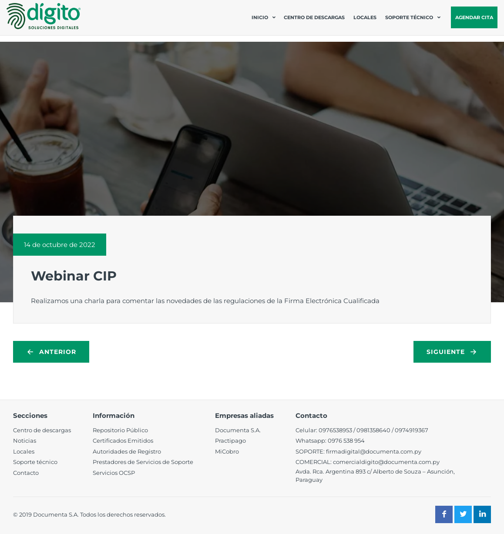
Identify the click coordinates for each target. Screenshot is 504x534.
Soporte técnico (409, 17)
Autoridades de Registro (127, 451)
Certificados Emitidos (123, 440)
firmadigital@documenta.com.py (373, 451)
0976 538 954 (346, 440)
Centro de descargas (314, 17)
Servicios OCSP (114, 472)
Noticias (24, 440)
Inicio (260, 17)
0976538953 (335, 430)
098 (361, 430)
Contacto (26, 472)
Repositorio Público (120, 430)
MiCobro (227, 451)
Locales (364, 17)
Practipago (230, 440)
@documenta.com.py (409, 461)
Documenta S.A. (238, 430)
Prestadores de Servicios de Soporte (143, 461)
